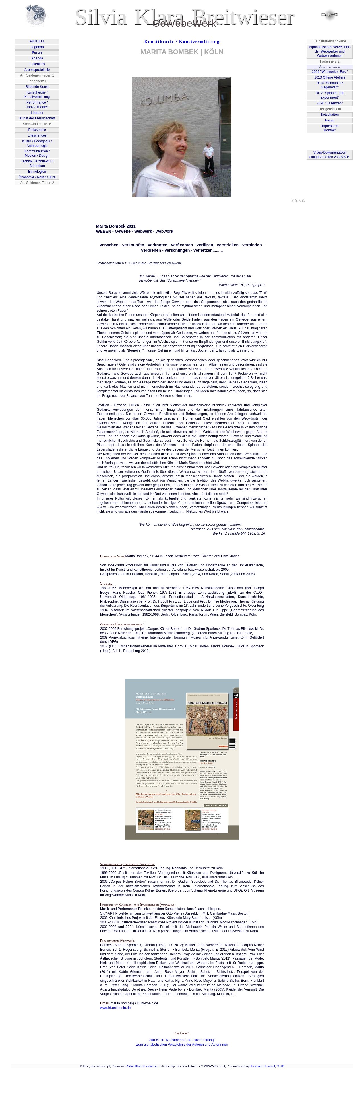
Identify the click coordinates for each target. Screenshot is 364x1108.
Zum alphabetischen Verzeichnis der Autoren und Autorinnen (182, 1045)
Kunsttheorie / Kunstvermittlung (182, 41)
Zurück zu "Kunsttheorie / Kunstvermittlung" (182, 1040)
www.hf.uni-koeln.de (115, 1008)
